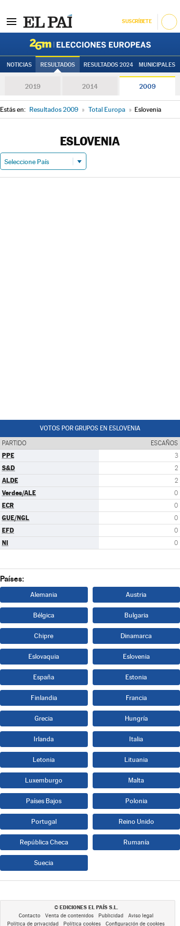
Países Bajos (43, 801)
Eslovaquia (43, 656)
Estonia (136, 677)
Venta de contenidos (69, 916)
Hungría (136, 718)
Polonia (136, 801)
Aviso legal (141, 916)
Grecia (44, 718)
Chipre (43, 636)
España (43, 677)
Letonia (44, 759)
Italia (136, 739)
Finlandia (44, 697)
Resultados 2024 (108, 64)
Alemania (43, 594)
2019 (32, 86)
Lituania (136, 759)
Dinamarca (136, 636)
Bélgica (43, 615)
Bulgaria (136, 615)
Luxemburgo (43, 780)
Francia (136, 697)
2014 (90, 86)
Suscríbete (136, 21)
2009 (147, 86)
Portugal (44, 821)
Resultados (57, 64)
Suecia (43, 863)
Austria (136, 594)
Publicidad (110, 916)
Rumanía (136, 842)
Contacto (29, 916)
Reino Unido (136, 821)
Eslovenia (136, 656)
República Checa (44, 842)
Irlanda (44, 739)
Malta (136, 780)
